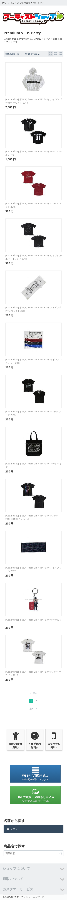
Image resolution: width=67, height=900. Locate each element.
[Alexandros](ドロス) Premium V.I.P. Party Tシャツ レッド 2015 (33, 205)
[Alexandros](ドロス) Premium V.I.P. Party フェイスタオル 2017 (33, 569)
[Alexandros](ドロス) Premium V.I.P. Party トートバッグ (33, 465)
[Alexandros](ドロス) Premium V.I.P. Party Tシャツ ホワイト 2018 (33, 673)
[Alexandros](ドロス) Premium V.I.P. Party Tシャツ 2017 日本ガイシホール (31, 517)
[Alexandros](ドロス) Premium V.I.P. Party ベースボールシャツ (33, 153)
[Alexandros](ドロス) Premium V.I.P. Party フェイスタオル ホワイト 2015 (33, 309)
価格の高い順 (13, 54)
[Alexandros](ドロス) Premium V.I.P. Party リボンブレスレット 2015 (33, 361)
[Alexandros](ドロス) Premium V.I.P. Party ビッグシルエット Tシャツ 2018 (33, 257)
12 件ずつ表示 (34, 54)
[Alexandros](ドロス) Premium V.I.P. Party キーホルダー (33, 621)
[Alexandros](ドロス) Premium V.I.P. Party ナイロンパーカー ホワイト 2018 (33, 101)
